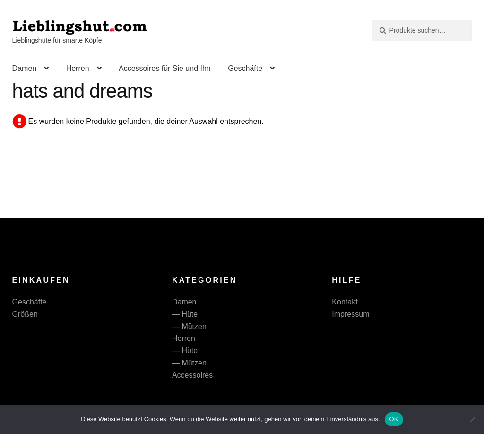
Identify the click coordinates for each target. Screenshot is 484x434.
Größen (25, 314)
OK (393, 419)
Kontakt (344, 302)
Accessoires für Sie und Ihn (165, 68)
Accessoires (192, 375)
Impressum (350, 314)
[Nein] (472, 419)
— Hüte (185, 314)
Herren (77, 68)
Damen (24, 68)
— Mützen (189, 326)
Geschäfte (245, 68)
